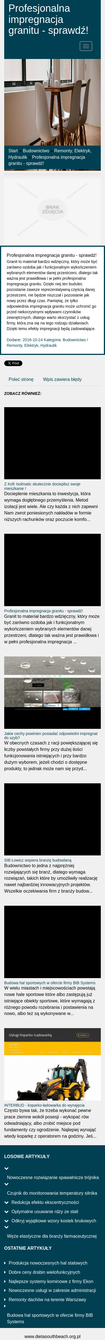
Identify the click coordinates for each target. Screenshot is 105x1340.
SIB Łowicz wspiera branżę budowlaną (37, 860)
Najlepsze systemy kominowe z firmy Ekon (51, 1281)
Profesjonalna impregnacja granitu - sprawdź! (43, 611)
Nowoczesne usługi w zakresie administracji (52, 1290)
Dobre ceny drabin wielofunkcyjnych (44, 1272)
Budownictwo (36, 150)
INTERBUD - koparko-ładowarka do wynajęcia (44, 1105)
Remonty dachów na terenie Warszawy (47, 1299)
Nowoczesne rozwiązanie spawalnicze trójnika (53, 1177)
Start (13, 150)
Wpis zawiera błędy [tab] (62, 379)
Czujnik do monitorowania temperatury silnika (52, 1193)
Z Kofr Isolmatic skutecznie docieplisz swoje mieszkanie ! (42, 486)
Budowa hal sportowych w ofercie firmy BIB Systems (49, 983)
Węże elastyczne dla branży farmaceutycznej (52, 1236)
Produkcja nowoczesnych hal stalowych (48, 1263)
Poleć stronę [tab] (21, 379)
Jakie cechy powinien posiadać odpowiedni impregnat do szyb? (50, 735)
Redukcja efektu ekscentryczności (45, 1202)
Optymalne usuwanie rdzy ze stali (44, 1211)
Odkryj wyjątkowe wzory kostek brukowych (53, 1220)
